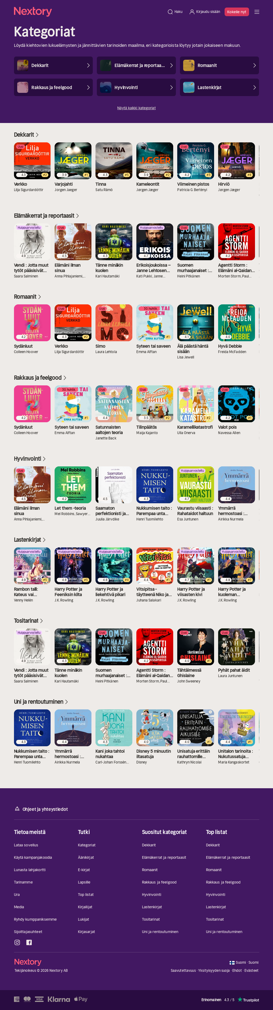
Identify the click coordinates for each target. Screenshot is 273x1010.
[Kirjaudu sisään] (204, 11)
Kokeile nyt (236, 11)
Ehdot (237, 970)
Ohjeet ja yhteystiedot (41, 808)
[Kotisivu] (89, 12)
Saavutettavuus (183, 970)
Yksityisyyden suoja (214, 970)
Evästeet (251, 971)
